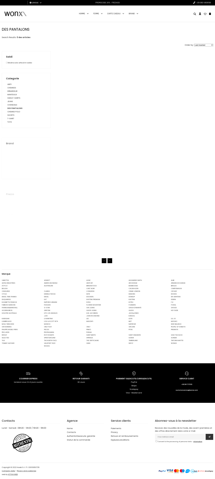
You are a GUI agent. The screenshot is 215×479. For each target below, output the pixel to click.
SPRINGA (89, 338)
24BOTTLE (5, 280)
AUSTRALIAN (48, 286)
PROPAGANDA (49, 332)
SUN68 (131, 338)
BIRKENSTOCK (91, 286)
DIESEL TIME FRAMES (9, 297)
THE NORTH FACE (50, 340)
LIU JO (173, 318)
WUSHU (47, 346)
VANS (88, 343)
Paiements (116, 428)
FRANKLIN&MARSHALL (10, 308)
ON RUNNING (7, 327)
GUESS (131, 310)
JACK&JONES (134, 313)
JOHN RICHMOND (92, 316)
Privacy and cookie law (26, 471)
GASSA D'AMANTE (135, 308)
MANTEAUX (12, 94)
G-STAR (47, 308)
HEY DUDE (174, 310)
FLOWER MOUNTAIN (93, 305)
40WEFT (47, 280)
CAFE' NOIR (90, 288)
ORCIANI (132, 327)
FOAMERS (132, 305)
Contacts (71, 432)
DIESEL (46, 297)
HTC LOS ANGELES (50, 313)
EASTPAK (132, 299)
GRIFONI (47, 310)
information (197, 441)
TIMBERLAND (133, 340)
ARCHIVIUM (133, 283)
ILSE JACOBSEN (92, 313)
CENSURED (6, 291)
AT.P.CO (4, 286)
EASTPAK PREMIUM (93, 299)
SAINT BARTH (91, 335)
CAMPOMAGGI (176, 288)
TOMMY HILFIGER (8, 343)
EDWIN (173, 299)
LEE (87, 318)
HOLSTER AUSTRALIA (9, 313)
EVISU (88, 302)
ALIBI (172, 280)
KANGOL (132, 316)
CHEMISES (11, 87)
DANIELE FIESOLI (50, 294)
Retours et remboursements (124, 436)
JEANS (10, 101)
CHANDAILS (12, 105)
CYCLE (4, 294)
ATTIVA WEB (13, 474)
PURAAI (89, 332)
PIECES (46, 329)
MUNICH (47, 324)
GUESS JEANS (91, 310)
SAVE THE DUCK (177, 335)
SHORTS (10, 115)
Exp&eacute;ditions (120, 440)
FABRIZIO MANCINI (8, 305)
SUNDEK (174, 338)
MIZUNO (174, 321)
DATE (88, 294)
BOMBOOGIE (133, 286)
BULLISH (5, 288)
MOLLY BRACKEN (8, 324)
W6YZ (131, 343)
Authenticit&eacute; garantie (81, 436)
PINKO (88, 329)
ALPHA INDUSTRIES (8, 283)
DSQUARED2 (6, 299)
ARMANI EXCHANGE (178, 283)
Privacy (114, 432)
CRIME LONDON (134, 291)
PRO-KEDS (5, 332)
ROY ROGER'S (49, 335)
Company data (8, 471)
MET (130, 321)
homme (82, 13)
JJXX (46, 316)
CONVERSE (90, 291)
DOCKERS (90, 297)
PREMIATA (174, 329)
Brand (132, 13)
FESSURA (47, 305)
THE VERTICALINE (92, 340)
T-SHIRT (10, 118)
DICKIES (174, 294)
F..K (172, 302)
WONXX (174, 343)
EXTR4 (131, 302)
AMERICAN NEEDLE (50, 283)
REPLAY (4, 335)
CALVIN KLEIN (133, 288)
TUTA (9, 122)
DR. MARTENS (176, 297)
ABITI (9, 84)
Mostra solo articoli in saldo (19, 62)
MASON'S (89, 321)
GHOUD (174, 308)
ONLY (88, 327)
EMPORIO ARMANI (50, 302)
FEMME (96, 13)
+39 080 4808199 (203, 2)
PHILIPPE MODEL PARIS (10, 329)
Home (70, 428)
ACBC (88, 280)
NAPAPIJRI (132, 324)
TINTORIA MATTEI (177, 340)
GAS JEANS (90, 308)
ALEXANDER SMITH (135, 280)
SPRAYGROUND (49, 338)
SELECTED (5, 338)
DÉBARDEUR (12, 91)
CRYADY (174, 291)
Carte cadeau (114, 13)
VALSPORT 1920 (49, 343)
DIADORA (132, 294)
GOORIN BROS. (7, 310)
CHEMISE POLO (13, 111)
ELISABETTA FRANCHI (9, 302)
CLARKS (47, 291)
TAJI (3, 340)
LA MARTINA (48, 318)
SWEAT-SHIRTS (13, 98)
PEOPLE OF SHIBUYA (178, 327)
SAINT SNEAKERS (135, 335)
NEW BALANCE (176, 324)
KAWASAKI (5, 318)
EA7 (45, 299)
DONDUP (132, 297)
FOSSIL (173, 305)
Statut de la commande (78, 440)
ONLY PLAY (48, 327)
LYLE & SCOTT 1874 (51, 321)
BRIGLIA (173, 286)
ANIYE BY (89, 283)
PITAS (131, 329)
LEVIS (130, 318)
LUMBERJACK (7, 321)
